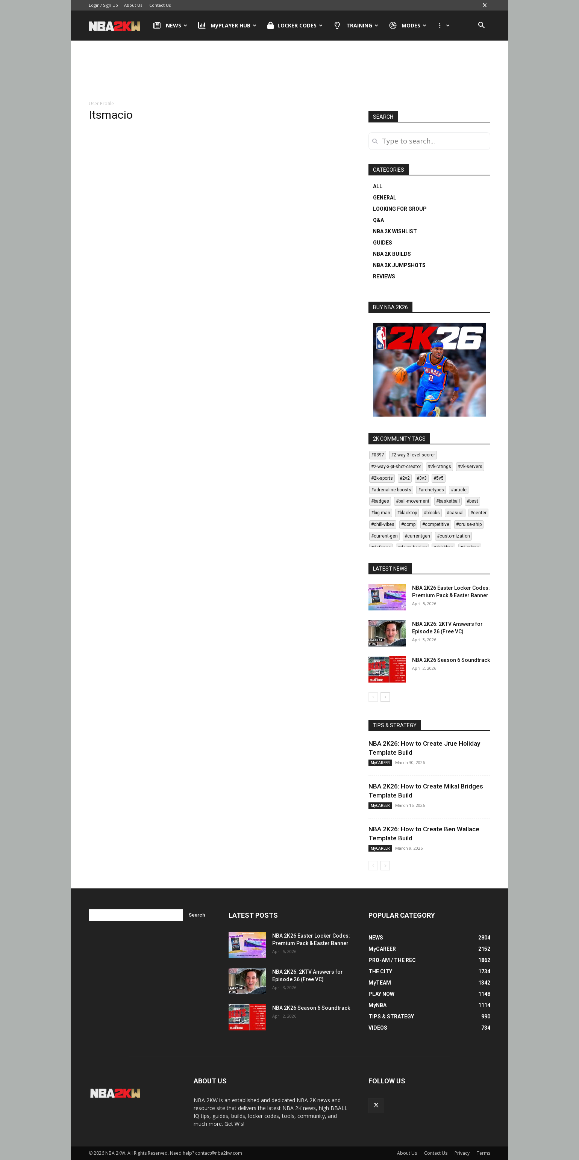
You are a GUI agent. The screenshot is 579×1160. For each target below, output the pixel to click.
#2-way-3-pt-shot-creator (396, 466)
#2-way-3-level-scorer (413, 455)
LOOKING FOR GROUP (400, 209)
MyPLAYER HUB (227, 25)
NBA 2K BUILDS (392, 254)
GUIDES (382, 243)
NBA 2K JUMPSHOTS (399, 265)
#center (478, 512)
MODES (408, 25)
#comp (408, 524)
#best (472, 501)
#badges (380, 501)
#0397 (377, 455)
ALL (377, 186)
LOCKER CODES (295, 25)
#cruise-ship (469, 524)
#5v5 (438, 478)
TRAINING (355, 25)
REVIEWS (384, 276)
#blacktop (407, 512)
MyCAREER (380, 762)
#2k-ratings (439, 466)
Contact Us (160, 5)
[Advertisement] (289, 71)
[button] (481, 26)
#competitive (435, 524)
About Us (133, 5)
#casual (455, 512)
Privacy (462, 1153)
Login (94, 5)
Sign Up (110, 5)
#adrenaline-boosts (391, 489)
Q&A (378, 220)
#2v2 (405, 478)
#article (459, 489)
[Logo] (118, 26)
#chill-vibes (382, 524)
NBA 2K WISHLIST (395, 231)
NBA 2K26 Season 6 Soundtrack (451, 660)
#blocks (432, 512)
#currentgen (417, 536)
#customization (453, 536)
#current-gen (384, 536)
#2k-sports (382, 478)
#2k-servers (470, 466)
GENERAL (384, 198)
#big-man (380, 512)
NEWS (170, 25)
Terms (483, 1153)
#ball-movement (412, 501)
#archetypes (431, 489)
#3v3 (422, 478)
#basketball (448, 501)
